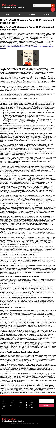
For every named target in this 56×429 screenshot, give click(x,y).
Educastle (9, 5)
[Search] (53, 5)
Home (7, 14)
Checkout (32, 14)
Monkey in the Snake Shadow (13, 7)
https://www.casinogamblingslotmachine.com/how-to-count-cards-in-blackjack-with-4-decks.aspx (26, 47)
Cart (19, 14)
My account (46, 14)
